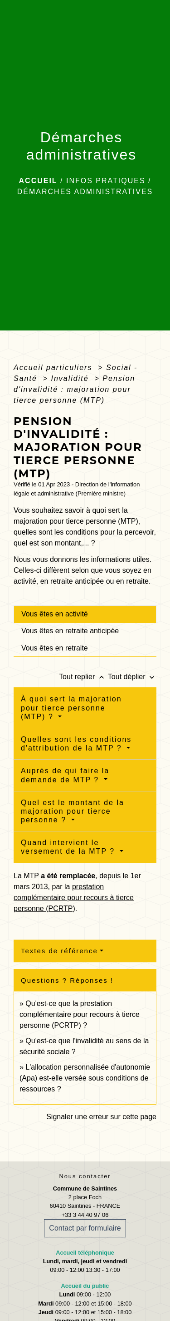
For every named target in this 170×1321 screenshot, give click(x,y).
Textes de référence (59, 951)
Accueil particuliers (54, 367)
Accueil (38, 181)
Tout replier (83, 677)
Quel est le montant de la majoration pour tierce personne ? (72, 811)
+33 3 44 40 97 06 (85, 1214)
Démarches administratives (85, 191)
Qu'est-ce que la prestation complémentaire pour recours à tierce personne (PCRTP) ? (79, 1014)
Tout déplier (132, 677)
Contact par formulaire (85, 1228)
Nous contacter (85, 1176)
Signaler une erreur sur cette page (101, 1117)
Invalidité (71, 378)
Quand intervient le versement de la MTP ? (69, 847)
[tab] (85, 614)
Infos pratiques (106, 181)
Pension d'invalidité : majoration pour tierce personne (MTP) (74, 389)
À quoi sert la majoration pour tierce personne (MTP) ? (71, 707)
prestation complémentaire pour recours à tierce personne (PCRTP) (74, 897)
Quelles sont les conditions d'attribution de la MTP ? (76, 744)
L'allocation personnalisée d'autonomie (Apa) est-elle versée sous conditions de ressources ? (84, 1078)
